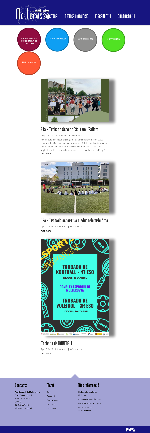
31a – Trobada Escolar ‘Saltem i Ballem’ (70, 129)
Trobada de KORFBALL (57, 343)
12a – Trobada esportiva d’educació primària (74, 220)
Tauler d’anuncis (76, 17)
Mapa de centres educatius (89, 403)
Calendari (51, 17)
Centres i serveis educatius (89, 399)
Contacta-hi (126, 17)
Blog (35, 17)
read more (46, 153)
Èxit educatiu (61, 135)
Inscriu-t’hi (103, 17)
